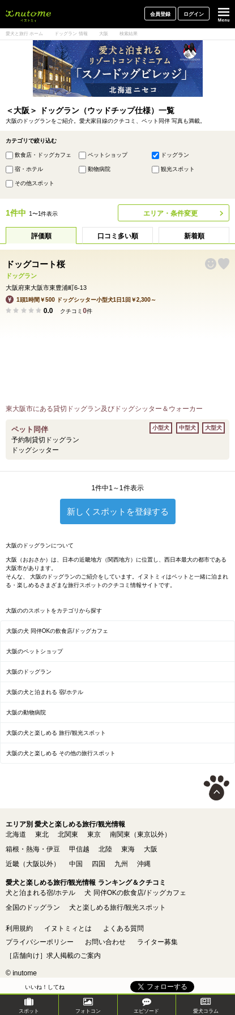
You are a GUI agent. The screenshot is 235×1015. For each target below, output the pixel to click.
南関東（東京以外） (140, 834)
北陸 (105, 849)
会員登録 (160, 14)
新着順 (194, 236)
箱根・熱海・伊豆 (33, 849)
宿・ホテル (29, 169)
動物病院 (99, 169)
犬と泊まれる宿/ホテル (40, 893)
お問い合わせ (105, 942)
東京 (94, 834)
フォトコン (88, 1005)
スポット (29, 1005)
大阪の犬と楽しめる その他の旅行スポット (61, 753)
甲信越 (79, 849)
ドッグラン (175, 155)
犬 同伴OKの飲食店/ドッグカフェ (135, 893)
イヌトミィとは (68, 928)
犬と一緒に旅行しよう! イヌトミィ (28, 14)
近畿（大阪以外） (33, 864)
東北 (42, 834)
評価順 (41, 236)
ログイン (193, 14)
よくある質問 (123, 928)
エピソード (146, 1005)
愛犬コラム (206, 1005)
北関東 (68, 834)
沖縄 (144, 864)
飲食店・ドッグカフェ (43, 155)
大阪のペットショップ (34, 651)
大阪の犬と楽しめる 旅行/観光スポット (56, 733)
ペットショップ (107, 155)
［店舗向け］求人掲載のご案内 (53, 956)
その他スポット (34, 183)
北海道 (16, 834)
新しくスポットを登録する (118, 511)
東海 (128, 849)
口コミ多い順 (117, 236)
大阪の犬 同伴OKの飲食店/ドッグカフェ (57, 631)
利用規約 (19, 928)
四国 (98, 864)
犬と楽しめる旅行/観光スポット (117, 907)
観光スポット (178, 169)
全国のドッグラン (33, 907)
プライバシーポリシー (40, 942)
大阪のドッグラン (29, 672)
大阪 (150, 849)
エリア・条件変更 (170, 213)
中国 (76, 864)
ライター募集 (157, 942)
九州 (121, 864)
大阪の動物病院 (26, 712)
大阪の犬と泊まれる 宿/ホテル (44, 692)
